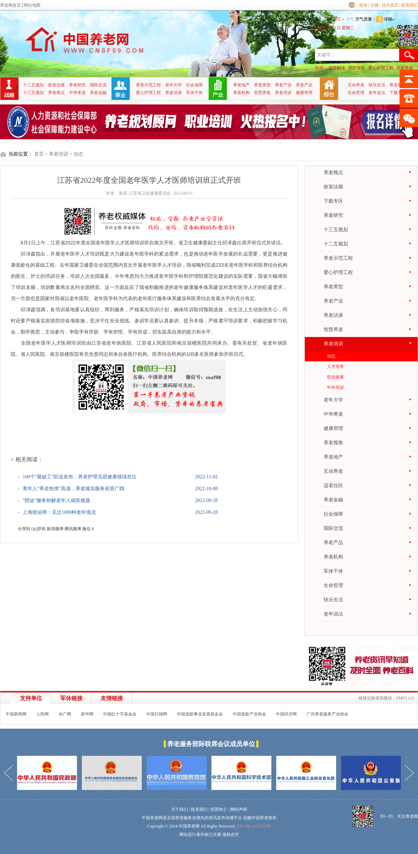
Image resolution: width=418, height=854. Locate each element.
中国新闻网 (16, 714)
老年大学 (173, 85)
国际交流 (98, 85)
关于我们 (179, 809)
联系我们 (409, 5)
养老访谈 (173, 92)
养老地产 (241, 85)
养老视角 (397, 85)
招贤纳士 (218, 809)
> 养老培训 (56, 154)
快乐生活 (377, 85)
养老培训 (283, 92)
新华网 (87, 714)
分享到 (24, 528)
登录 (363, 5)
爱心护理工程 (380, 67)
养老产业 (283, 85)
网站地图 (32, 5)
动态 (331, 356)
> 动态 (76, 154)
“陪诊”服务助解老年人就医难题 (56, 500)
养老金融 (98, 92)
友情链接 (112, 698)
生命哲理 (356, 92)
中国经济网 (286, 714)
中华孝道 (77, 92)
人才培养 (335, 366)
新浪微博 (55, 528)
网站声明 (238, 809)
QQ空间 (38, 528)
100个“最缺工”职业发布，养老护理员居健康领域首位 (80, 476)
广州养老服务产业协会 (327, 714)
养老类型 (262, 85)
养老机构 (241, 92)
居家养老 (404, 67)
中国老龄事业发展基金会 (200, 714)
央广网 (65, 714)
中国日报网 (156, 714)
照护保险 (356, 67)
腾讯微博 (72, 528)
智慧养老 (262, 92)
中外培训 (335, 387)
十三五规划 (33, 92)
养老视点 (56, 92)
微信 (86, 528)
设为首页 (390, 5)
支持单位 (31, 698)
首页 (39, 154)
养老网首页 (10, 5)
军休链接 (71, 698)
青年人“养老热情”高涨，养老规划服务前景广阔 (73, 488)
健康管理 (304, 92)
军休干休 (194, 92)
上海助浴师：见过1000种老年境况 (59, 512)
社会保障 (194, 85)
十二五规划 (33, 85)
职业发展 (335, 377)
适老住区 (333, 485)
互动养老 (356, 85)
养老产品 (304, 85)
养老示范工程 (148, 85)
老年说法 (377, 92)
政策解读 (336, 67)
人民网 (42, 714)
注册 (374, 5)
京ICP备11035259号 (253, 826)
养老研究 (77, 85)
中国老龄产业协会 (249, 714)
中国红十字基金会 (120, 714)
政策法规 (56, 85)
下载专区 (397, 92)
